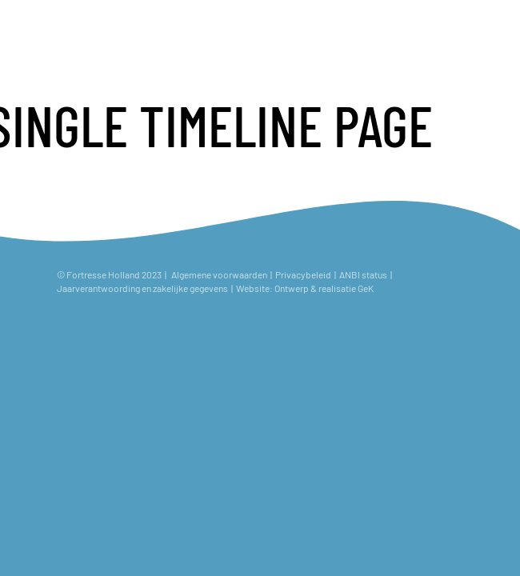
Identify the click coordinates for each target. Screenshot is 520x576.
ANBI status (364, 274)
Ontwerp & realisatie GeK (325, 288)
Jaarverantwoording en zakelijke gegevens (142, 288)
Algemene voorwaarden (219, 274)
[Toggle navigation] (494, 26)
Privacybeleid (303, 274)
